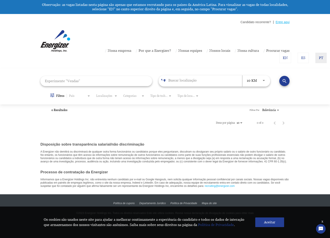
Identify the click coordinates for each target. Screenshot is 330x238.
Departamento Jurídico (152, 203)
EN (285, 58)
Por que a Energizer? (155, 51)
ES (303, 58)
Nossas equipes (190, 51)
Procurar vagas (278, 51)
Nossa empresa (119, 51)
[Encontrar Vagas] (284, 81)
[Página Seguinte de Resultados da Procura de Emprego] (283, 122)
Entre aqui (283, 22)
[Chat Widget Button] (321, 229)
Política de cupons (123, 203)
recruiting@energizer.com (220, 186)
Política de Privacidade (183, 203)
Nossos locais (219, 51)
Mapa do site (209, 203)
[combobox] (96, 81)
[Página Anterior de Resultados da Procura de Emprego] (274, 122)
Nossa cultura (248, 51)
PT (321, 58)
